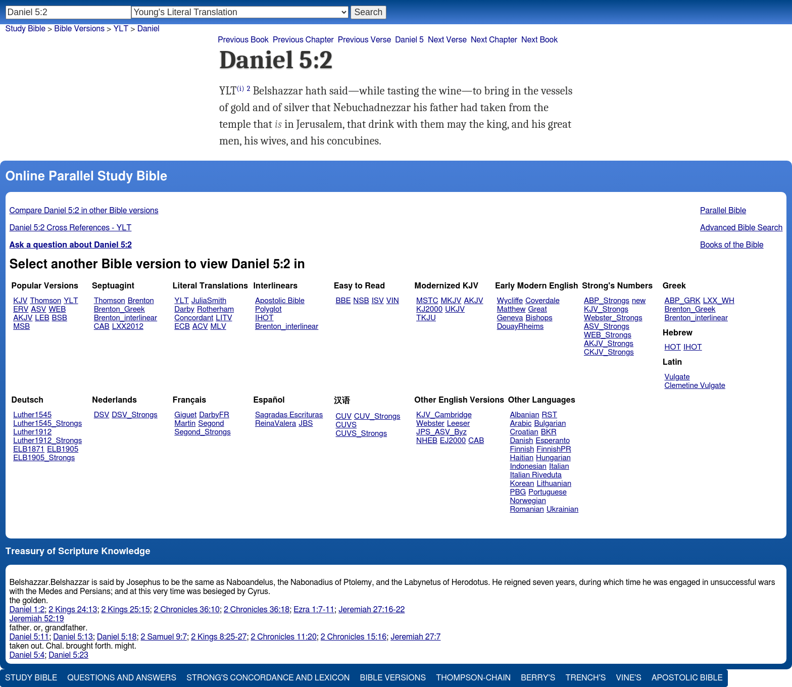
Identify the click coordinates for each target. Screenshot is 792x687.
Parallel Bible (723, 211)
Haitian (522, 458)
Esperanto (553, 441)
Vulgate (677, 377)
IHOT (264, 318)
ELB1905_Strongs (44, 458)
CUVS (346, 425)
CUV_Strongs (377, 416)
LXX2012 (127, 326)
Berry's (538, 678)
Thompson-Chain (473, 678)
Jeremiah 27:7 (415, 637)
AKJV (22, 318)
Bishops (538, 318)
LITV (224, 318)
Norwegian (528, 501)
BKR (549, 432)
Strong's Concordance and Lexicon (268, 678)
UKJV (455, 309)
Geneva (510, 318)
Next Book (539, 40)
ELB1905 (62, 449)
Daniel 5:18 (117, 637)
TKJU (426, 318)
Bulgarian (550, 423)
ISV (378, 301)
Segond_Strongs (202, 432)
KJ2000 (429, 309)
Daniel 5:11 (29, 637)
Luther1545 (32, 415)
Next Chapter (494, 40)
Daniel (148, 29)
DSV (102, 415)
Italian (559, 466)
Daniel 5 (409, 40)
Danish (521, 441)
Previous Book (243, 40)
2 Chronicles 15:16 (353, 637)
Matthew (511, 309)
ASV (38, 309)
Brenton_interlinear (125, 318)
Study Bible (25, 29)
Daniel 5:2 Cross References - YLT (71, 228)
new (639, 301)
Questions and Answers (121, 678)
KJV (20, 301)
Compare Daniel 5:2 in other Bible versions (84, 211)
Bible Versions (79, 29)
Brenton (141, 301)
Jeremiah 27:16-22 (371, 610)
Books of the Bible (732, 245)
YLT (71, 301)
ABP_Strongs (606, 301)
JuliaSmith (208, 301)
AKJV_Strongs (608, 344)
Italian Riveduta (536, 475)
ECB (181, 326)
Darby (184, 309)
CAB (102, 326)
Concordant (193, 318)
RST (550, 415)
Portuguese (547, 492)
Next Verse (447, 40)
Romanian (527, 509)
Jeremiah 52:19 (37, 619)
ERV (20, 309)
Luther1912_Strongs (47, 441)
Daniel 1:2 (27, 610)
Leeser (458, 423)
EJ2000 (453, 441)
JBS (306, 423)
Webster (430, 423)
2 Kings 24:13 (72, 610)
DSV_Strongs (135, 415)
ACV (200, 326)
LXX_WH (718, 301)
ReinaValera (275, 423)
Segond (211, 423)
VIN (392, 301)
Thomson (45, 301)
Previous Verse (364, 40)
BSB (59, 318)
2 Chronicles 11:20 (283, 637)
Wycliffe (510, 301)
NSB (361, 301)
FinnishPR (553, 449)
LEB (42, 318)
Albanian (524, 415)
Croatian (524, 432)
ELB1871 (28, 449)
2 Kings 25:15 (125, 610)
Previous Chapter (303, 40)
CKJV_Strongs (609, 352)
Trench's (585, 678)
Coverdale (542, 301)
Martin (184, 423)
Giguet (185, 415)
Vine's (628, 678)
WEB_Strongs (607, 335)
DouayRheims (520, 326)
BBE (343, 301)
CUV (344, 416)
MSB (21, 326)
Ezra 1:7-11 (313, 610)
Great (537, 309)
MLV (218, 326)
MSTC (427, 301)
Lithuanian (553, 483)
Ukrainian (562, 509)
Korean (522, 483)
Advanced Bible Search (741, 228)
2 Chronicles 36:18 (256, 610)
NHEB (426, 441)
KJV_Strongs (606, 309)
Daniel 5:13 (73, 637)
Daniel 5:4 (27, 655)
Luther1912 (32, 432)
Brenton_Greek (119, 309)
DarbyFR (214, 415)
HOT (673, 347)
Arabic (521, 423)
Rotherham (215, 309)
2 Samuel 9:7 (164, 637)
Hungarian (553, 458)
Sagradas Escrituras (289, 415)
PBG (518, 492)
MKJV (450, 301)
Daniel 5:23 (68, 655)
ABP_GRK (683, 301)
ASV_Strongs (606, 326)
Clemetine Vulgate (695, 385)
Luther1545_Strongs (47, 423)
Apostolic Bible (687, 678)
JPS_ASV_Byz (441, 432)
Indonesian (528, 466)
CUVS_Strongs (361, 433)
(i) (240, 88)
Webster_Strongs (613, 318)
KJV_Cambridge (444, 415)
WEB (57, 309)
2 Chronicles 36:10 (187, 610)
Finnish (522, 449)
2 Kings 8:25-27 (218, 637)
